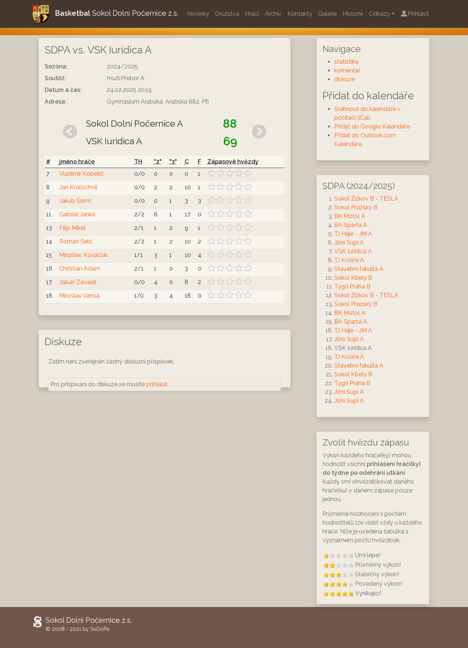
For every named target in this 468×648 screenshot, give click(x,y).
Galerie (327, 13)
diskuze (344, 79)
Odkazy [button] (379, 13)
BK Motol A (349, 216)
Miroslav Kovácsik (83, 255)
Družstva (227, 13)
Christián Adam (79, 268)
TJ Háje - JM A (353, 233)
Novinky (198, 13)
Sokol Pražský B (355, 207)
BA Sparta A (350, 224)
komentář (347, 70)
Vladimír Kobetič (81, 173)
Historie (353, 13)
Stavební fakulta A (359, 268)
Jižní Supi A (349, 242)
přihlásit (156, 384)
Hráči (252, 13)
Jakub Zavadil (78, 282)
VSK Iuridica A (353, 251)
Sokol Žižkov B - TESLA (366, 198)
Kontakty (299, 13)
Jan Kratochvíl (78, 187)
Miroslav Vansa (79, 295)
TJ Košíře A (349, 260)
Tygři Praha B (352, 286)
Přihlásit (414, 13)
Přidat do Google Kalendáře (372, 126)
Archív (273, 13)
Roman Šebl (76, 241)
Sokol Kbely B (353, 277)
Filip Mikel (72, 227)
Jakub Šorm (75, 200)
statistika (346, 61)
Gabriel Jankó (77, 214)
